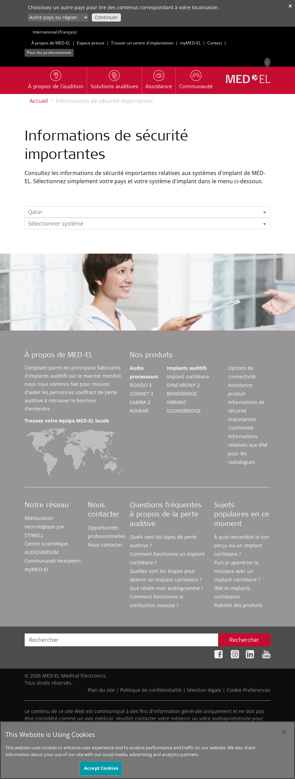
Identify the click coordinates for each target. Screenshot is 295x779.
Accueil (39, 101)
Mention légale (204, 690)
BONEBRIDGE (182, 393)
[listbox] (147, 212)
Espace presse (90, 43)
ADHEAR (139, 410)
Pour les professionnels (49, 52)
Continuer (106, 17)
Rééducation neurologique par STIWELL (45, 526)
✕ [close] (290, 6)
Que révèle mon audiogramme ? (166, 588)
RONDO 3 (141, 385)
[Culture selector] (58, 17)
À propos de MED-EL (50, 43)
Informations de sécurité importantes (246, 410)
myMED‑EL (190, 43)
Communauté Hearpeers (53, 561)
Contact (214, 43)
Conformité (241, 428)
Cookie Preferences (248, 690)
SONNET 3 (141, 393)
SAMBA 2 (140, 402)
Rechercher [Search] (244, 640)
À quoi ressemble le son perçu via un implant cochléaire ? (241, 545)
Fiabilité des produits (238, 605)
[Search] (267, 62)
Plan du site (101, 690)
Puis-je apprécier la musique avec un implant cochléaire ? (237, 571)
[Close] (284, 738)
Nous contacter (105, 544)
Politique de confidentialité (151, 690)
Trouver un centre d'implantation (142, 43)
